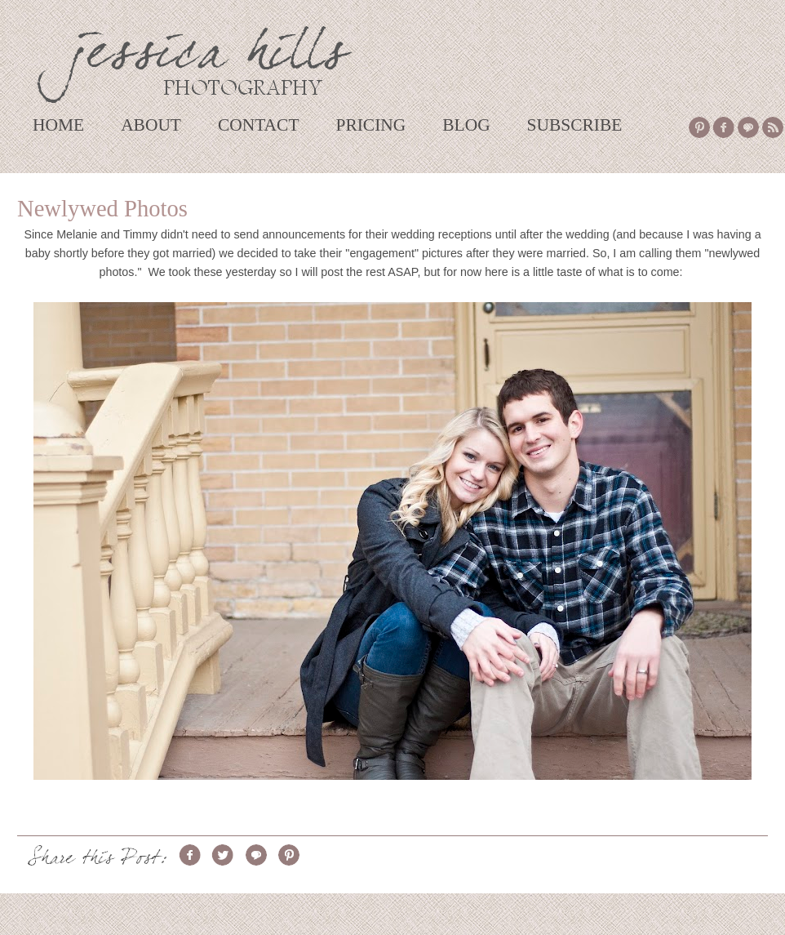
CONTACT (258, 125)
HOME (58, 125)
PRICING (370, 125)
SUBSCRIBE (575, 125)
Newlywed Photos (102, 208)
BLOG (466, 125)
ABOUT (151, 125)
